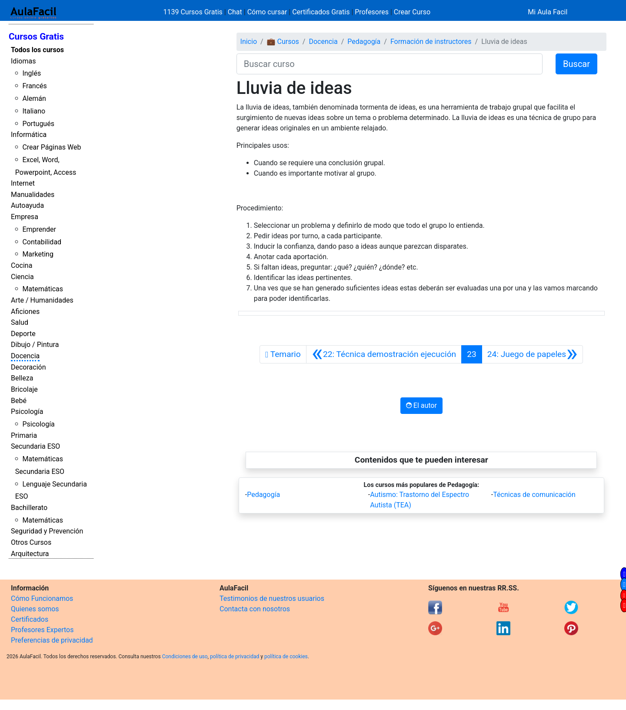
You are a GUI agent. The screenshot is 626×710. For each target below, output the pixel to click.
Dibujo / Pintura (35, 344)
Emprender (39, 229)
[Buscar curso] (389, 63)
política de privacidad (234, 656)
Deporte (23, 334)
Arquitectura (30, 554)
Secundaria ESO (35, 446)
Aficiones (25, 311)
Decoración (28, 367)
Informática (29, 134)
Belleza (22, 378)
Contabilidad (41, 242)
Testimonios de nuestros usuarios (272, 598)
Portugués (38, 124)
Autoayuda (27, 205)
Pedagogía (363, 41)
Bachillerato (29, 507)
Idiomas (23, 61)
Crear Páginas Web (51, 147)
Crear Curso (412, 12)
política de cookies (286, 656)
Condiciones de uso (185, 656)
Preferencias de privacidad (52, 640)
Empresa (24, 217)
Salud (19, 322)
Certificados (29, 619)
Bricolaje (24, 389)
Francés (34, 86)
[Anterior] (384, 354)
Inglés (31, 73)
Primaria (24, 435)
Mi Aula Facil (547, 12)
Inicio (248, 41)
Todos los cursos (37, 50)
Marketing (37, 254)
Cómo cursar (267, 12)
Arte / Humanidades (42, 300)
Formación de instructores (431, 41)
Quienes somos (35, 609)
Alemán (34, 98)
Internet (23, 183)
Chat (235, 12)
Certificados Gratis (321, 12)
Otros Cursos (31, 542)
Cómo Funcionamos (42, 598)
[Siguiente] (532, 354)
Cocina (21, 265)
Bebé (19, 401)
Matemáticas (42, 289)
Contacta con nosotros (255, 609)
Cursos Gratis (36, 36)
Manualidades (32, 194)
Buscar (576, 64)
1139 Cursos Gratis (193, 12)
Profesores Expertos (42, 630)
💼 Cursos (283, 41)
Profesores (372, 12)
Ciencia (22, 277)
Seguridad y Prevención (47, 531)
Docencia (25, 356)
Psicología (27, 411)
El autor (421, 405)
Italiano (33, 111)
